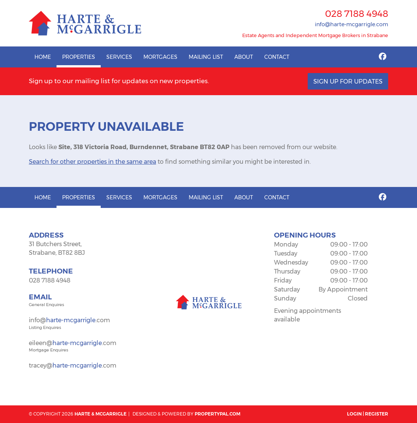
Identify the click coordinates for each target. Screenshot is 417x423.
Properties (78, 57)
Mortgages (160, 57)
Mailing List (206, 57)
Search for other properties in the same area (92, 161)
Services (119, 57)
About (243, 57)
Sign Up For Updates (348, 81)
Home (42, 57)
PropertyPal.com (217, 414)
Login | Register (367, 414)
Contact (276, 57)
